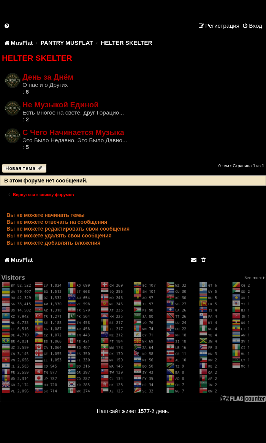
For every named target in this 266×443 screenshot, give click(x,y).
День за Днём (47, 77)
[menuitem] (7, 25)
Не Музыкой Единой (60, 105)
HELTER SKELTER (37, 57)
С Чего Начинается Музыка (73, 132)
